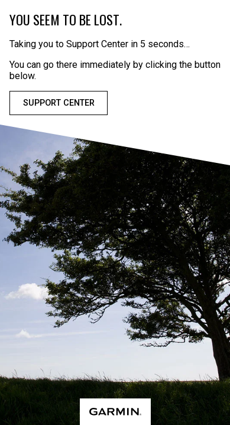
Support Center (59, 103)
